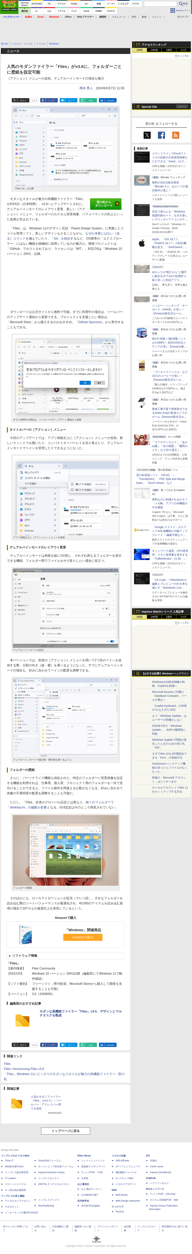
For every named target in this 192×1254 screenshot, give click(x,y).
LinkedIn (110, 100)
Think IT (9, 1160)
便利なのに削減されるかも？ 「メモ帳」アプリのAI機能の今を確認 (170, 503)
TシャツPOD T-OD (92, 1172)
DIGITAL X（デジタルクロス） (54, 1184)
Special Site (149, 106)
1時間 (140, 50)
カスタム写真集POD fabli (164, 1199)
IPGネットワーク (155, 1189)
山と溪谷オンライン (91, 1189)
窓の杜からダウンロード (107, 204)
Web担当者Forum (14, 1166)
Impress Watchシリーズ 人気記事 (163, 611)
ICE (148, 1155)
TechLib (120, 1211)
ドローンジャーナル (15, 1184)
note (91, 100)
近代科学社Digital (90, 1205)
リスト (34, 100)
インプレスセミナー (48, 1178)
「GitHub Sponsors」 (90, 322)
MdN (114, 1190)
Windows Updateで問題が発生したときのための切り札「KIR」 (169, 743)
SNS (133, 17)
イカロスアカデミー (126, 1184)
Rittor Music (84, 1155)
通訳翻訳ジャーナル (126, 1172)
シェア (51, 100)
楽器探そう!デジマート (93, 1166)
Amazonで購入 (82, 937)
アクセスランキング (154, 44)
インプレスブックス (48, 1199)
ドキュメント (119, 17)
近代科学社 (83, 1200)
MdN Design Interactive (128, 1200)
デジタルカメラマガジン (18, 1200)
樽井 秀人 (86, 88)
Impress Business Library (51, 1172)
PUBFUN (151, 1178)
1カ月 (184, 50)
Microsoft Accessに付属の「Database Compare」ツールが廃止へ (169, 695)
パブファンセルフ (159, 1183)
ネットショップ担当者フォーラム (55, 1166)
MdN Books (122, 1195)
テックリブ (117, 1206)
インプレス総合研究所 (16, 1172)
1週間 (169, 50)
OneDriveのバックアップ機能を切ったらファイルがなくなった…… (170, 767)
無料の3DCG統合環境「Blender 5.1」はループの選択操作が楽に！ (170, 186)
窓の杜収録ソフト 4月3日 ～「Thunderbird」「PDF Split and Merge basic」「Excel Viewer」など (160, 478)
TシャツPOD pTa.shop (162, 1194)
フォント (156, 17)
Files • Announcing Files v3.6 (24, 1069)
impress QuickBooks (160, 1172)
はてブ (71, 100)
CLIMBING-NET (89, 1195)
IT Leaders (10, 1178)
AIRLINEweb (122, 1160)
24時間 (154, 50)
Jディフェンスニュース (128, 1166)
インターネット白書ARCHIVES (21, 1212)
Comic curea (156, 1166)
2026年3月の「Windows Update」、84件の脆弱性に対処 (169, 729)
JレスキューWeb (124, 1178)
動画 (144, 17)
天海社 (153, 1160)
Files (7, 1063)
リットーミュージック (93, 1160)
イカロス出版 (119, 1155)
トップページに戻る (66, 1131)
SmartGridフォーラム (49, 1160)
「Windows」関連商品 (83, 930)
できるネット (12, 1206)
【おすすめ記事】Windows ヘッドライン (165, 673)
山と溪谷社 (83, 1184)
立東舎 (84, 1178)
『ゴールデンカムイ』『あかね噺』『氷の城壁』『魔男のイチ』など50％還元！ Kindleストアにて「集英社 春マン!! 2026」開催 (170, 449)
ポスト (23, 100)
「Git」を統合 (60, 238)
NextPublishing (46, 1205)
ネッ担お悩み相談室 (15, 1190)
